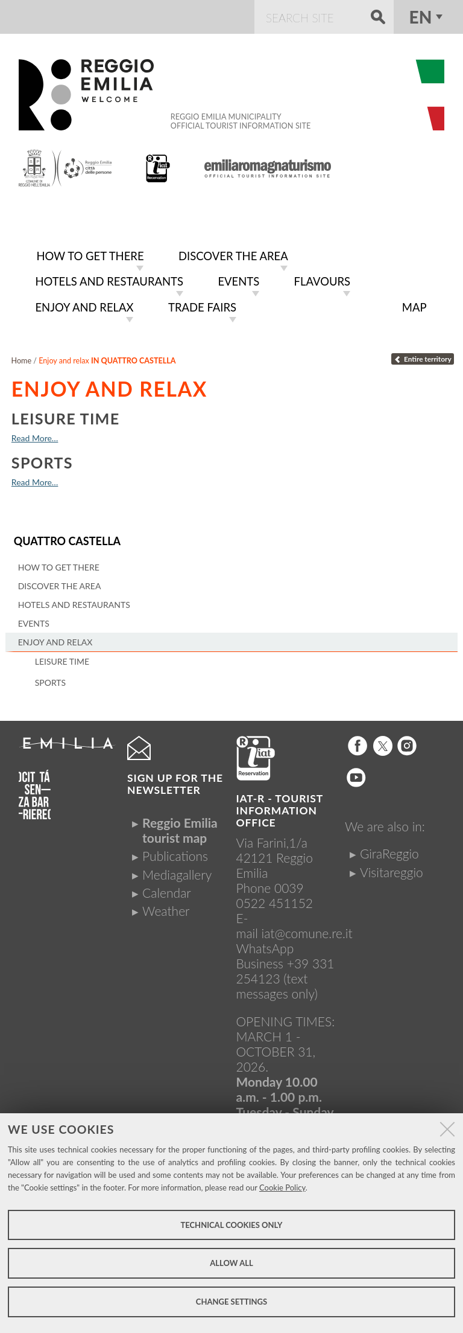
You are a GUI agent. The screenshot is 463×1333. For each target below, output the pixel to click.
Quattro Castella (66, 537)
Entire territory (422, 355)
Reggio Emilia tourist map (180, 826)
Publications (175, 851)
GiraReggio (389, 849)
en (420, 17)
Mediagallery (177, 869)
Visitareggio (391, 867)
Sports (42, 459)
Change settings (231, 1301)
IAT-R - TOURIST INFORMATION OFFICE (279, 806)
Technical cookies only (231, 1225)
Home (21, 357)
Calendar (166, 888)
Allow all (231, 1263)
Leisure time (65, 415)
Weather (165, 906)
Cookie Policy (282, 1187)
